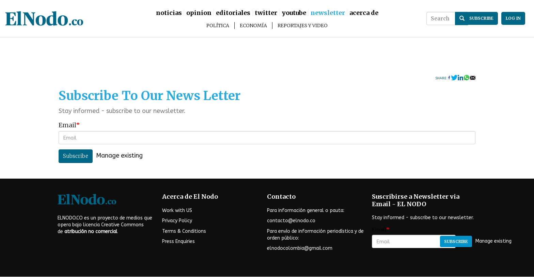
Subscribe (75, 156)
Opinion (198, 12)
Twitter (266, 12)
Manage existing (119, 156)
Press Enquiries (178, 241)
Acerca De (363, 12)
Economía (253, 25)
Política (217, 25)
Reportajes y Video (303, 25)
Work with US (177, 210)
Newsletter (328, 12)
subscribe (481, 18)
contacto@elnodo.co (291, 221)
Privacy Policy (177, 221)
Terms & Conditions (184, 231)
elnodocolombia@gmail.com (299, 248)
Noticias (169, 12)
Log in (513, 18)
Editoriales (233, 12)
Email (67, 125)
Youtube (294, 12)
